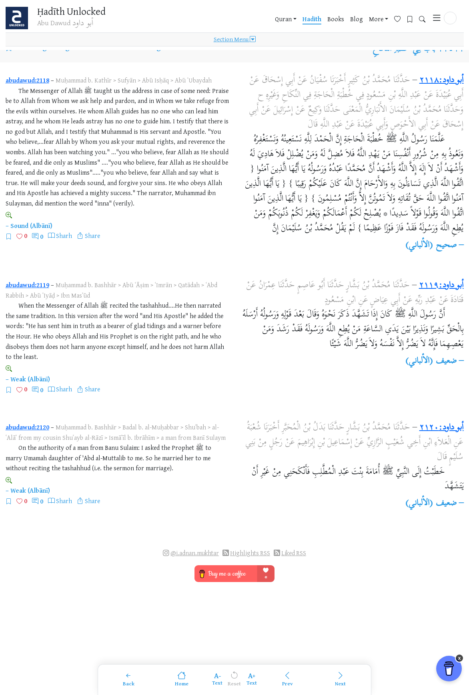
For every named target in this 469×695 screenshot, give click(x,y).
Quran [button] (283, 19)
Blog (356, 19)
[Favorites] (400, 18)
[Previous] (287, 679)
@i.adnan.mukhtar (194, 553)
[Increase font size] (251, 679)
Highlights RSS (250, 553)
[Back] (129, 679)
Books (335, 19)
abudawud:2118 (27, 80)
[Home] (181, 679)
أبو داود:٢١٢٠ (441, 428)
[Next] (340, 679)
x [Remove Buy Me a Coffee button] (459, 664)
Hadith (312, 19)
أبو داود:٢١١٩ (441, 286)
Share (92, 235)
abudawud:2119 (27, 285)
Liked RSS (293, 553)
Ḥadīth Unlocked (74, 11)
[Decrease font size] (217, 679)
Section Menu (235, 40)
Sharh (64, 235)
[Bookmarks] (413, 18)
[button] (450, 18)
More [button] (376, 19)
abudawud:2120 (27, 427)
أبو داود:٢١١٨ (441, 81)
